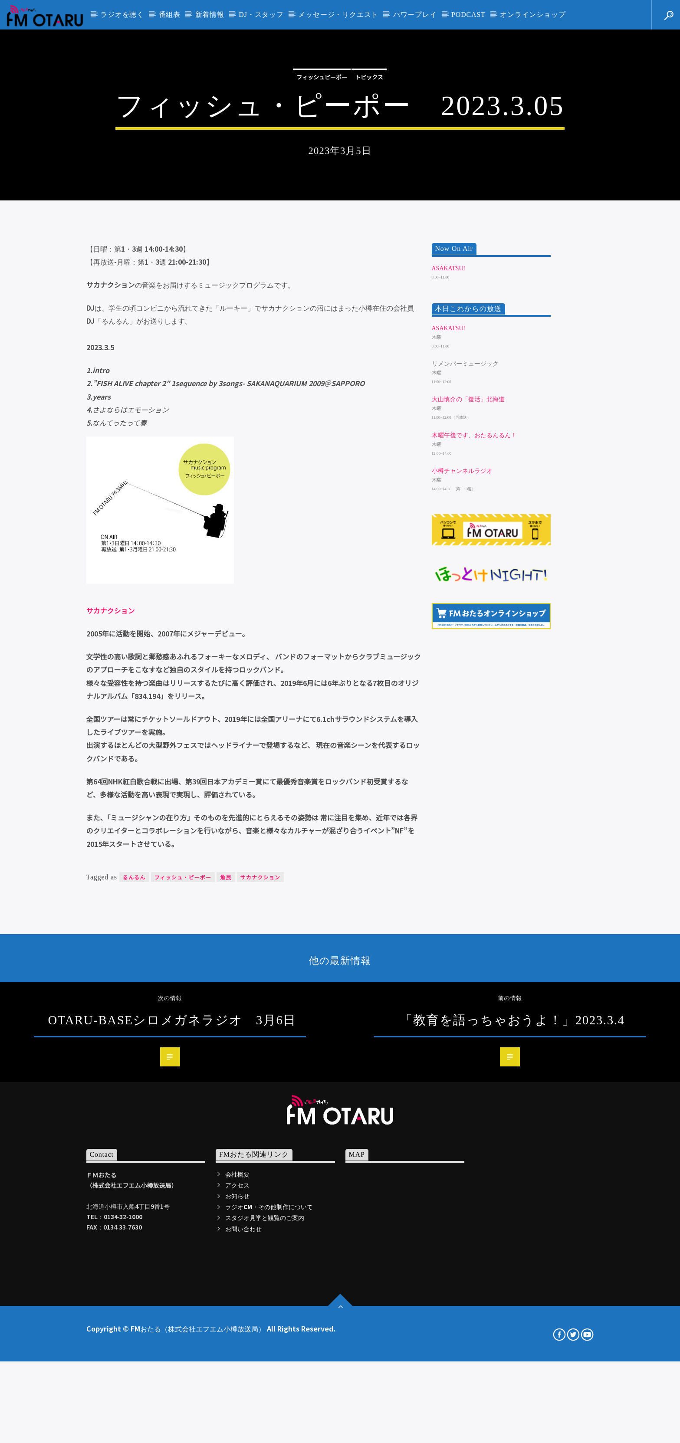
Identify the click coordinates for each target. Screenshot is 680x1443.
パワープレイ (415, 14)
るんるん (134, 1158)
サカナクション (110, 891)
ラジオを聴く (122, 14)
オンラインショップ (532, 14)
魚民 (225, 1158)
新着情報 (209, 14)
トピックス (369, 205)
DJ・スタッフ (261, 14)
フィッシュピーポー (321, 205)
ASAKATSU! (449, 549)
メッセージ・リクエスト (338, 14)
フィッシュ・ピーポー (183, 1158)
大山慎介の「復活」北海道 (468, 681)
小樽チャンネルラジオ (462, 752)
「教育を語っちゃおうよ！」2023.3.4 (512, 1301)
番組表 (170, 14)
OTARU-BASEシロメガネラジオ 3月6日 (172, 1301)
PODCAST (468, 14)
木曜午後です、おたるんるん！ (474, 716)
